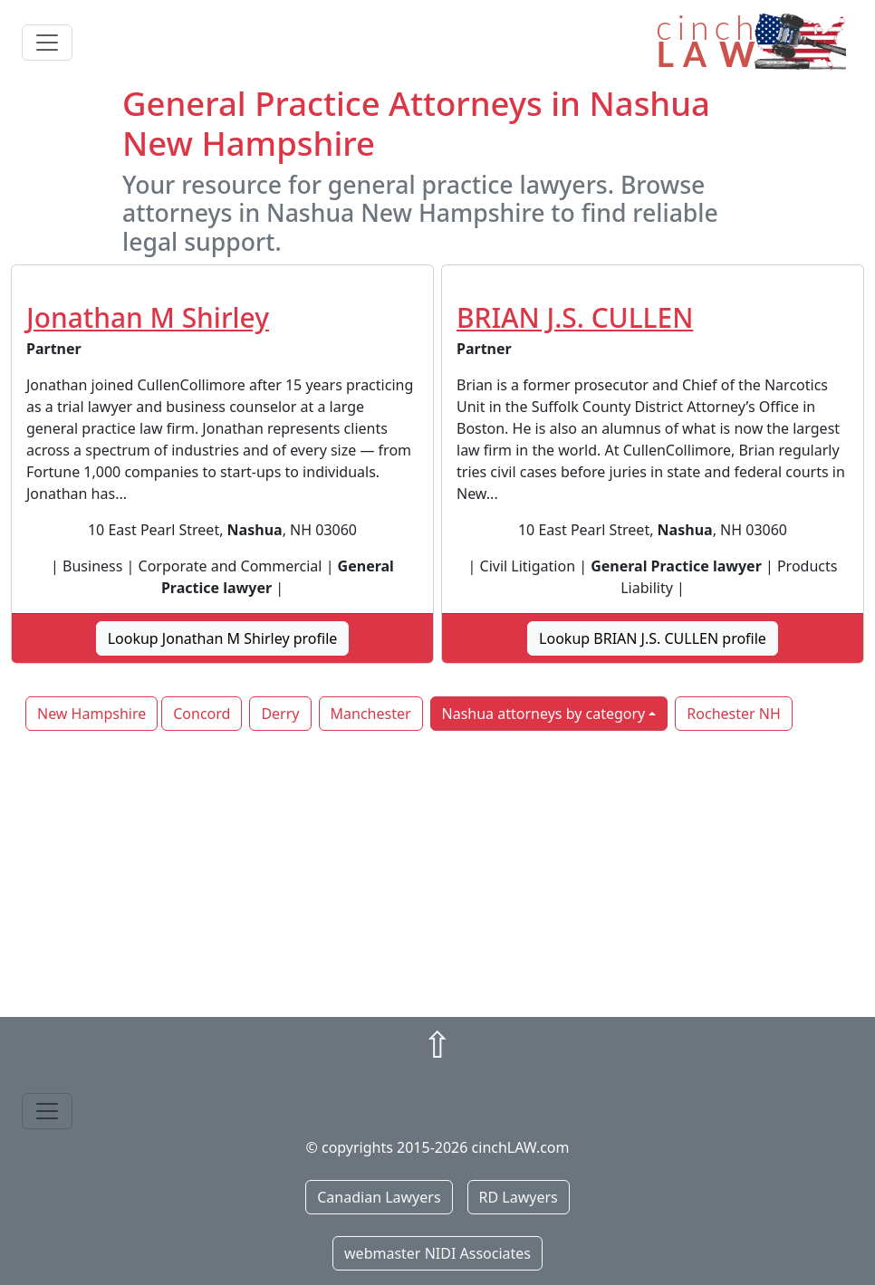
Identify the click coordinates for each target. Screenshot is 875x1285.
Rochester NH (733, 714)
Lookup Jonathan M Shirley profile (223, 638)
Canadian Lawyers (378, 1197)
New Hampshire (91, 714)
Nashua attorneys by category (544, 714)
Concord (201, 714)
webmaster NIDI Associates (437, 1253)
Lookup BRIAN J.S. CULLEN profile (652, 638)
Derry (280, 714)
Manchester (371, 714)
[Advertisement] (437, 875)
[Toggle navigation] (47, 42)
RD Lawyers (518, 1197)
